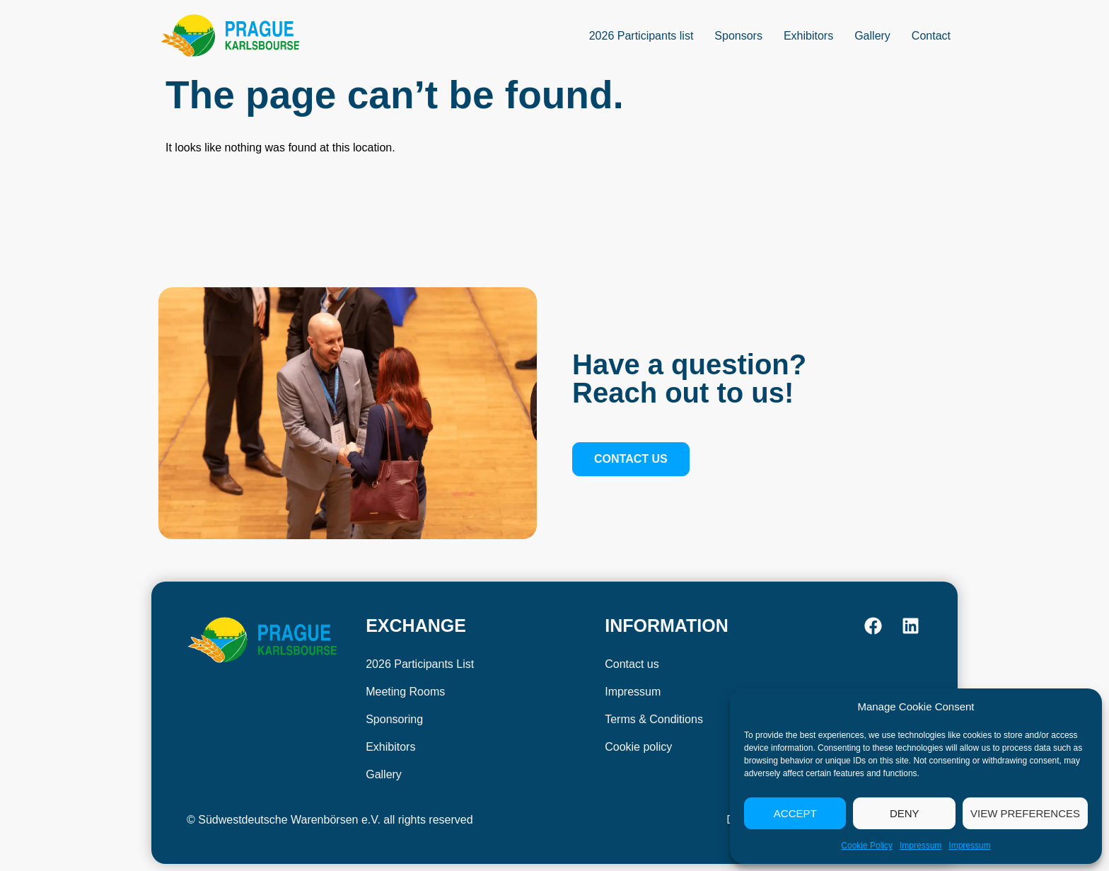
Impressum (920, 845)
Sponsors (738, 36)
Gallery (872, 36)
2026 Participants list (641, 36)
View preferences (1025, 813)
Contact (931, 36)
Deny (904, 813)
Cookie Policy (867, 845)
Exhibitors (808, 36)
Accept (795, 813)
